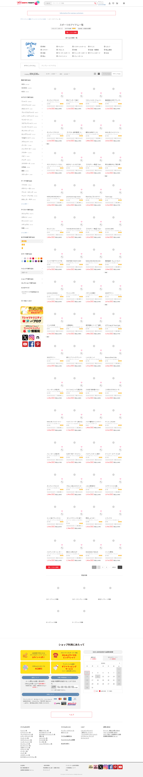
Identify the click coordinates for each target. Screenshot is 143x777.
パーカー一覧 (24, 751)
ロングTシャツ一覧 (25, 745)
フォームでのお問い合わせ (110, 732)
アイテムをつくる (65, 727)
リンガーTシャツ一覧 (26, 742)
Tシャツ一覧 (23, 730)
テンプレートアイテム (48, 65)
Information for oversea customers (71, 13)
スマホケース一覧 (25, 755)
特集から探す (28, 301)
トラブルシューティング (87, 736)
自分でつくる (64, 732)
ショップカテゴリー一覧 (45, 744)
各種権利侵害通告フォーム (110, 736)
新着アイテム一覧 (44, 730)
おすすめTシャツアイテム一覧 (28, 757)
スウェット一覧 (24, 749)
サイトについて (85, 738)
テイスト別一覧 (43, 740)
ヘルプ (71, 714)
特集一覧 (41, 736)
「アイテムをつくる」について (89, 734)
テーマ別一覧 (42, 742)
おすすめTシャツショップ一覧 (47, 734)
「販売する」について (87, 732)
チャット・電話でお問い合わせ (111, 730)
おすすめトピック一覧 (45, 732)
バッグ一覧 (23, 753)
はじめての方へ (65, 743)
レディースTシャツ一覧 (26, 736)
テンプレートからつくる (67, 730)
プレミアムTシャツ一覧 (26, 734)
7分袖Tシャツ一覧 (25, 747)
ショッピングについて (87, 730)
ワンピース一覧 (24, 738)
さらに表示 (24, 204)
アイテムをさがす (25, 727)
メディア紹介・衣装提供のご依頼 (112, 734)
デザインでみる (116, 74)
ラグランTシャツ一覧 (26, 740)
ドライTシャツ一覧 (25, 732)
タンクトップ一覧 (25, 744)
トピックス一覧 (43, 738)
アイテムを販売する (66, 736)
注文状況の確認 (102, 4)
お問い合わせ (106, 727)
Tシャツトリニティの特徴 (68, 740)
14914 (114, 567)
